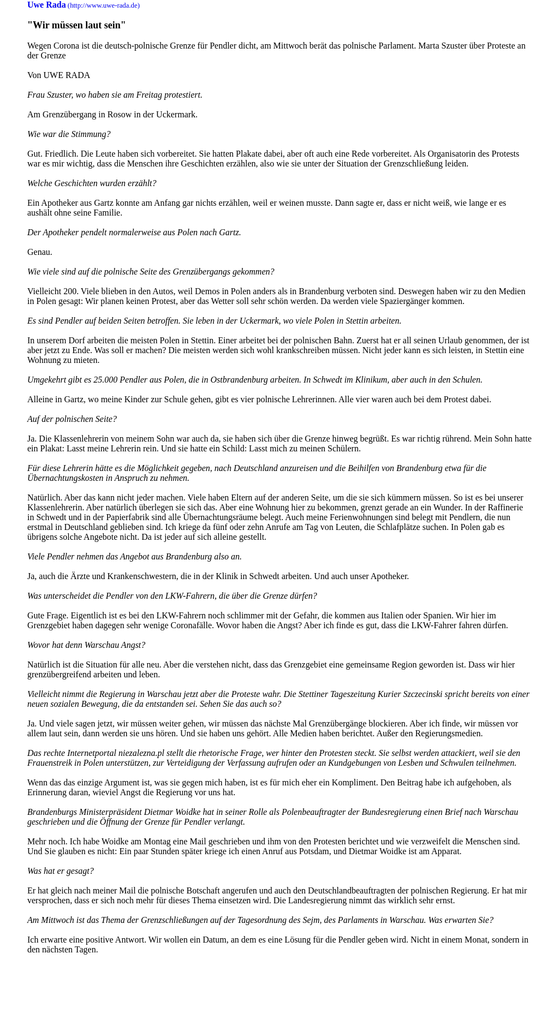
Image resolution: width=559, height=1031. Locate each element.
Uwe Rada (46, 4)
